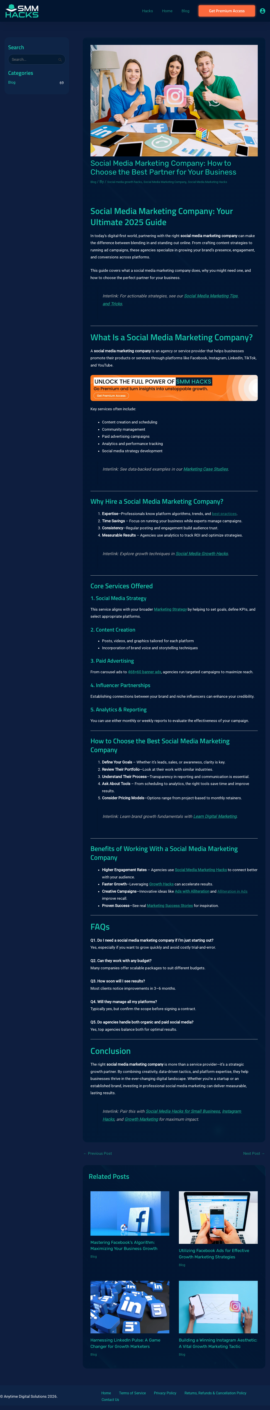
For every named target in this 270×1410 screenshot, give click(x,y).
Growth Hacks (161, 889)
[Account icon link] (262, 11)
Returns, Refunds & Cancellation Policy (198, 1398)
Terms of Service (124, 1398)
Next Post (254, 1159)
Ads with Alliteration (192, 897)
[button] (227, 11)
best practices (224, 519)
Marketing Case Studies (205, 474)
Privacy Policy (152, 1398)
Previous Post (97, 1159)
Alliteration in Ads (232, 897)
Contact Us (241, 1398)
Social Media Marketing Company (186, 181)
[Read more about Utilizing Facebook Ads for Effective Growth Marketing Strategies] (218, 1222)
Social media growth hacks (132, 181)
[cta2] (174, 393)
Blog (11, 82)
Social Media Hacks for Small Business (183, 1117)
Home (102, 1398)
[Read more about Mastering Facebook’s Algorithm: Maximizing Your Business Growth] (129, 1218)
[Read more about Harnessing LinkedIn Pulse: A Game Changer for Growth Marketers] (129, 1312)
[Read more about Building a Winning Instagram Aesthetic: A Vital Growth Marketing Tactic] (218, 1312)
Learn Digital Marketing (214, 821)
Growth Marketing (141, 1124)
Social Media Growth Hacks (201, 559)
